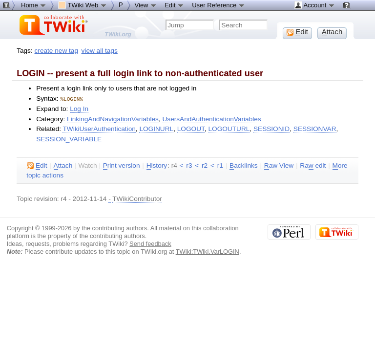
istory (156, 165)
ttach (63, 165)
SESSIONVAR (314, 128)
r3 (189, 165)
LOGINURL (156, 128)
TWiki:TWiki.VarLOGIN (207, 251)
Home (33, 5)
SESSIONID (271, 128)
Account (314, 5)
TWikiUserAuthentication (98, 128)
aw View (278, 165)
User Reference (218, 5)
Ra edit (313, 165)
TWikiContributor (137, 198)
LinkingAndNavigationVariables (113, 118)
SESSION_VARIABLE (69, 138)
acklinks (243, 165)
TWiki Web (82, 5)
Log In (79, 108)
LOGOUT (191, 128)
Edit (174, 5)
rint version (121, 165)
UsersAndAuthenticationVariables (211, 118)
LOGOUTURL (229, 128)
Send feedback (150, 243)
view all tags (100, 50)
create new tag (56, 50)
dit (37, 165)
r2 (205, 165)
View (146, 5)
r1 (220, 165)
